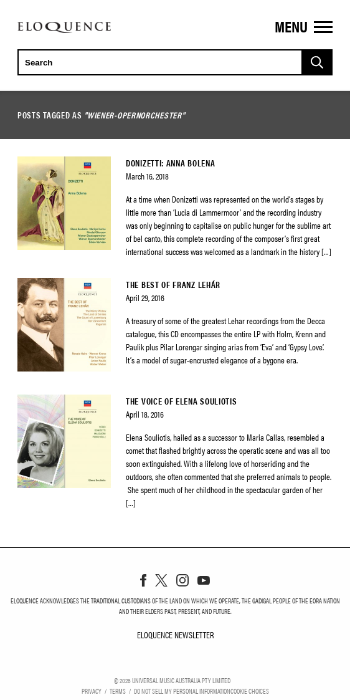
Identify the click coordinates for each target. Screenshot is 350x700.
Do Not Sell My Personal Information (182, 691)
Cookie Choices (249, 691)
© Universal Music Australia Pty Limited (172, 680)
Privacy (92, 691)
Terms (118, 691)
